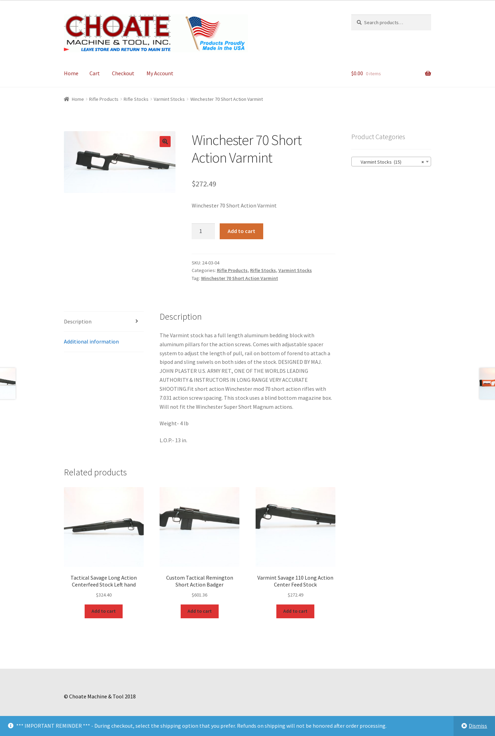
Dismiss (478, 725)
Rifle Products (103, 99)
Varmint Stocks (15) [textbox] (389, 162)
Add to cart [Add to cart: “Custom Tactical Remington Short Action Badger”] (200, 611)
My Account (159, 73)
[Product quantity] (203, 231)
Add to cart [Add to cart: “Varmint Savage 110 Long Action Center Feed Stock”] (295, 611)
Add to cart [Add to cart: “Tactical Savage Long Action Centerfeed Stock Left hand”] (104, 611)
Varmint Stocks (169, 99)
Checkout (123, 73)
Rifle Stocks (136, 99)
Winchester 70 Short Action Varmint (239, 278)
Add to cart (241, 230)
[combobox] (391, 161)
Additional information (91, 341)
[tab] (104, 322)
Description (78, 321)
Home (71, 73)
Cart (94, 73)
